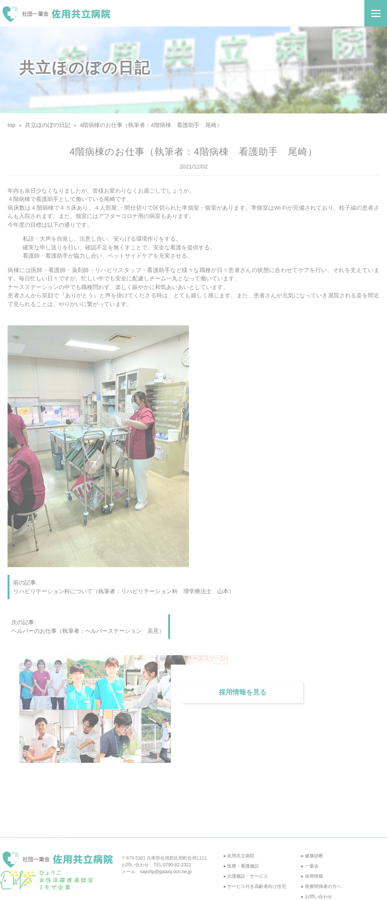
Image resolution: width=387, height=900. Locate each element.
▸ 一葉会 (309, 866)
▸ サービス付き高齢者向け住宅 (255, 886)
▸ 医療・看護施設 (241, 866)
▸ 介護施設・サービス (246, 876)
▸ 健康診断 (312, 855)
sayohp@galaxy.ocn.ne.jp (166, 871)
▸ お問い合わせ (316, 896)
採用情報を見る (242, 692)
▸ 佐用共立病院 (239, 855)
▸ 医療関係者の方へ (321, 886)
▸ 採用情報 (312, 876)
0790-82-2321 (177, 865)
